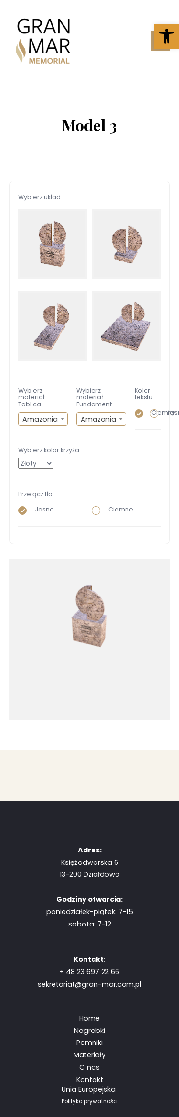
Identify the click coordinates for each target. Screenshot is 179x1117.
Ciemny (143, 412)
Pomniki (89, 1042)
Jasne (36, 509)
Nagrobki (89, 1030)
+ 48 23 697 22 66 (89, 972)
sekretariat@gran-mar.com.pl (89, 984)
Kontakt (89, 1080)
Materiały (89, 1055)
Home (89, 1018)
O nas (89, 1067)
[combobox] (43, 419)
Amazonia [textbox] (40, 419)
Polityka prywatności (90, 1101)
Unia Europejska (89, 1089)
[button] (166, 36)
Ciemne (112, 509)
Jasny (158, 412)
